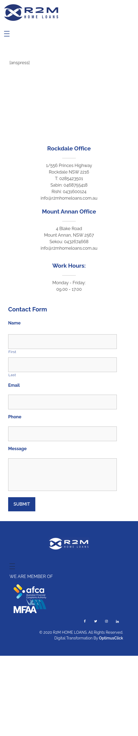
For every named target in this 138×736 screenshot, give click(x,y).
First (12, 352)
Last (12, 375)
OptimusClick (111, 638)
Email (14, 385)
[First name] (62, 341)
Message (17, 448)
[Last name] (62, 364)
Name (14, 323)
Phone (14, 416)
